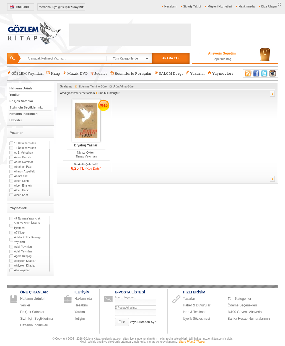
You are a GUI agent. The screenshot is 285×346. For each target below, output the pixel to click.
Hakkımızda (247, 6)
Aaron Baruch (22, 157)
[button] (122, 322)
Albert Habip (21, 190)
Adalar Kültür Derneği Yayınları (27, 240)
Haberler (15, 120)
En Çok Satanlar (21, 101)
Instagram (273, 73)
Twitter (264, 73)
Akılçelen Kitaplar (24, 260)
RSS (247, 73)
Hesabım (170, 6)
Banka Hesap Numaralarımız (249, 319)
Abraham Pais (23, 166)
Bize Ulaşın (269, 6)
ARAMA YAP (170, 58)
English (20, 7)
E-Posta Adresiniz (126, 307)
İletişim (79, 319)
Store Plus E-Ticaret (192, 341)
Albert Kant (21, 195)
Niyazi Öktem (86, 152)
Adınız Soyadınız (125, 297)
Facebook (256, 73)
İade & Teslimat (194, 312)
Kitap (53, 73)
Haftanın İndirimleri (23, 113)
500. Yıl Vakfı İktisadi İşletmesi (27, 225)
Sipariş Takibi (192, 6)
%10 (104, 105)
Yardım (79, 312)
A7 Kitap (19, 232)
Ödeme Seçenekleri (242, 305)
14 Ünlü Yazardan (25, 147)
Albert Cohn (21, 180)
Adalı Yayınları (23, 246)
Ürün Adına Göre (123, 86)
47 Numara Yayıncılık (27, 218)
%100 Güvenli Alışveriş (245, 312)
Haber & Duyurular (196, 305)
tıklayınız (77, 7)
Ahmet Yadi (21, 176)
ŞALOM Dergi (168, 73)
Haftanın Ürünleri (22, 88)
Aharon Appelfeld (24, 171)
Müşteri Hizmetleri (220, 6)
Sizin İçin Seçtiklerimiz (26, 107)
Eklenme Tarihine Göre (93, 86)
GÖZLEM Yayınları (25, 73)
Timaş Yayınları (86, 156)
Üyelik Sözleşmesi (196, 319)
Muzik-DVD (75, 73)
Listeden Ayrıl (147, 322)
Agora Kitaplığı (23, 256)
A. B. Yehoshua (23, 152)
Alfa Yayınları (22, 270)
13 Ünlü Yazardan (25, 143)
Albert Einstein (23, 185)
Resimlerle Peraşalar (131, 73)
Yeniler (14, 94)
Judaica (98, 73)
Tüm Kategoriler (239, 299)
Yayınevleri (220, 73)
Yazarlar (195, 73)
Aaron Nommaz (23, 162)
